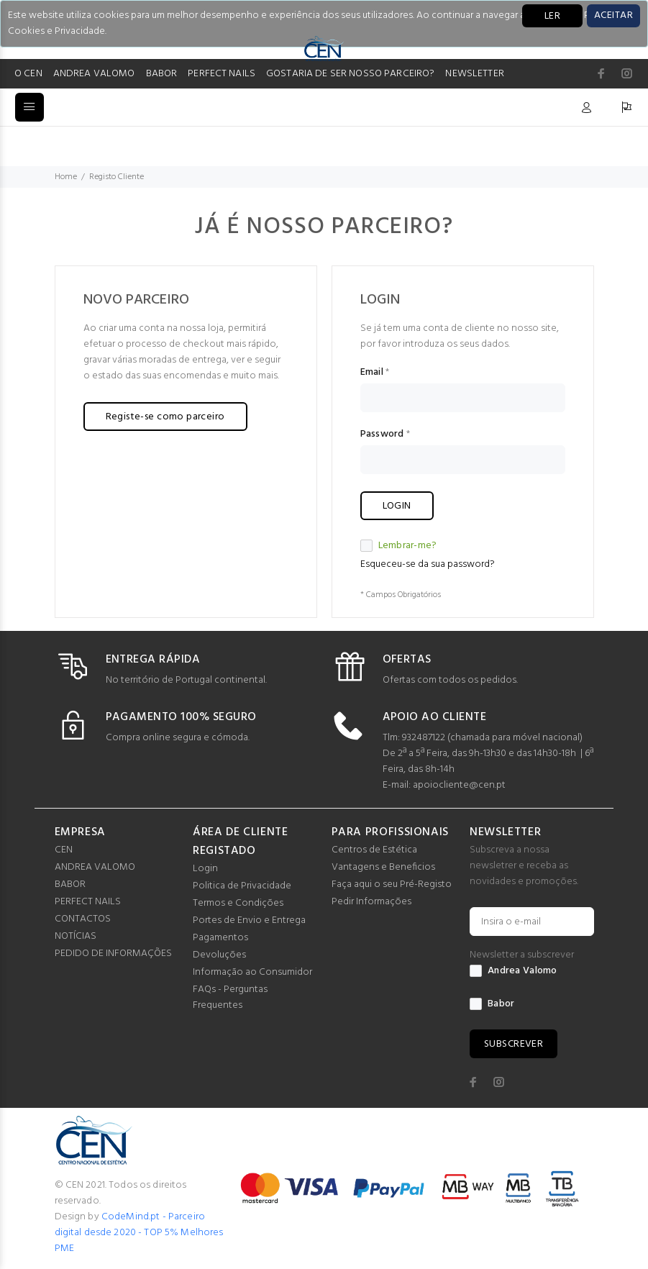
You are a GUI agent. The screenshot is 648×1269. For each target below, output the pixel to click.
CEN (64, 850)
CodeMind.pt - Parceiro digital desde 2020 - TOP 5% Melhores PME (139, 1233)
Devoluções (219, 955)
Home (66, 177)
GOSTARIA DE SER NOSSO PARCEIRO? (350, 73)
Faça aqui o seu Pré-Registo (392, 884)
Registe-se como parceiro (165, 417)
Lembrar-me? (398, 546)
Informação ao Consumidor (252, 972)
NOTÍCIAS (75, 936)
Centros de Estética (374, 850)
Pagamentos (220, 937)
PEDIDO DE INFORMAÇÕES (113, 953)
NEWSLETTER (474, 73)
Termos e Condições (238, 903)
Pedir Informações (371, 901)
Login (205, 868)
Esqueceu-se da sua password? (427, 564)
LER (552, 16)
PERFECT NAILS (221, 73)
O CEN (28, 73)
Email (371, 373)
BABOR (162, 73)
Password (382, 434)
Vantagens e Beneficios (383, 867)
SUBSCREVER (513, 1044)
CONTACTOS (83, 919)
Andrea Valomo (513, 971)
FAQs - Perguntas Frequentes (230, 997)
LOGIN (397, 506)
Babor (492, 1004)
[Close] (613, 15)
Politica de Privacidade (242, 886)
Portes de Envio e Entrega (249, 920)
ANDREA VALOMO (94, 73)
